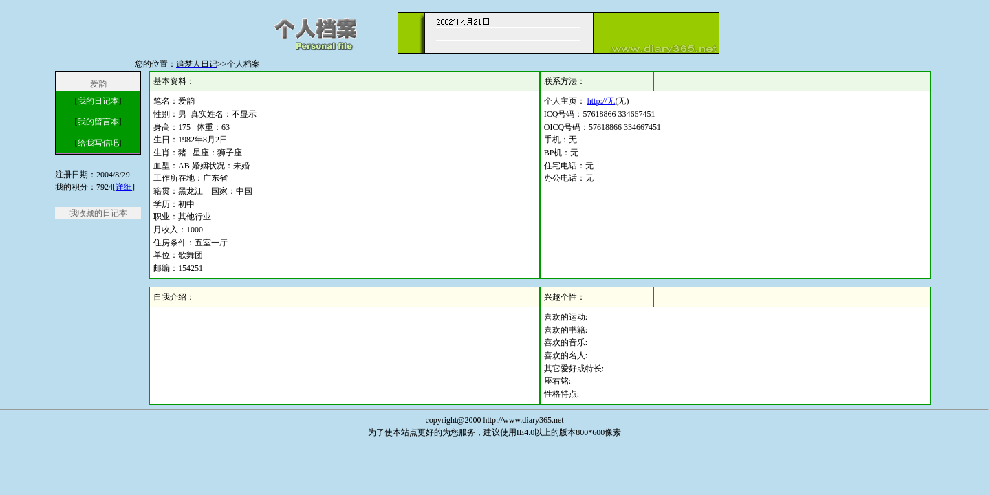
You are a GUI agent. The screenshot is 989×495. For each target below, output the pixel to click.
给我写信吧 (98, 143)
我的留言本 (98, 121)
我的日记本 (98, 101)
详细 (124, 187)
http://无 (601, 101)
